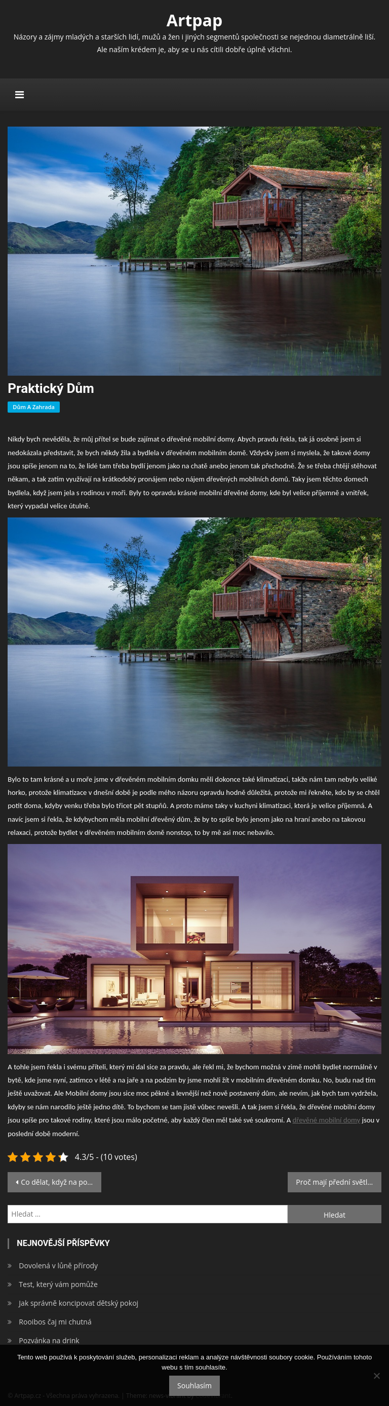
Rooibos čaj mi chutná (55, 1322)
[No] (376, 1376)
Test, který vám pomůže (58, 1284)
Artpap (194, 20)
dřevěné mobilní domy (327, 1119)
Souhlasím (194, 1385)
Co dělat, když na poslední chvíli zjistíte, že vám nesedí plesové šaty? (61, 1182)
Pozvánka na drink (49, 1340)
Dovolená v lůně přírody (58, 1265)
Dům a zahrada (34, 407)
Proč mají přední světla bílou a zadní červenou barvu (338, 1182)
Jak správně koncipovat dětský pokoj (78, 1303)
